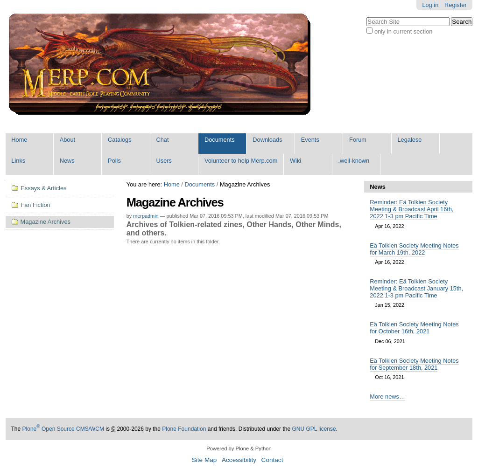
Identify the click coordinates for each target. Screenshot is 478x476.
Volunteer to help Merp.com (241, 160)
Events (310, 139)
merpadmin (145, 216)
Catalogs (120, 139)
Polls (114, 160)
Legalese (409, 139)
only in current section (403, 31)
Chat (162, 139)
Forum (357, 139)
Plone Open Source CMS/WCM (63, 429)
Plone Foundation (184, 429)
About (67, 139)
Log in (430, 4)
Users (164, 160)
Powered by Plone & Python (238, 448)
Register (455, 4)
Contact (272, 459)
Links (18, 160)
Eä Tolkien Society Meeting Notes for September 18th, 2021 (414, 364)
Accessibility (239, 459)
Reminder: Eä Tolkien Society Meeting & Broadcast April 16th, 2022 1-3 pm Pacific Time (411, 209)
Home (19, 139)
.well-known (353, 160)
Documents (219, 139)
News (67, 160)
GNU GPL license (314, 429)
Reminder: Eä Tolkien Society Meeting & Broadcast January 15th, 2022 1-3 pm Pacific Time (416, 288)
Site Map (204, 459)
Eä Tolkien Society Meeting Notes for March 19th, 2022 (414, 249)
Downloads (267, 139)
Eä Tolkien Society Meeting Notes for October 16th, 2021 (414, 328)
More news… (387, 396)
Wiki (295, 160)
